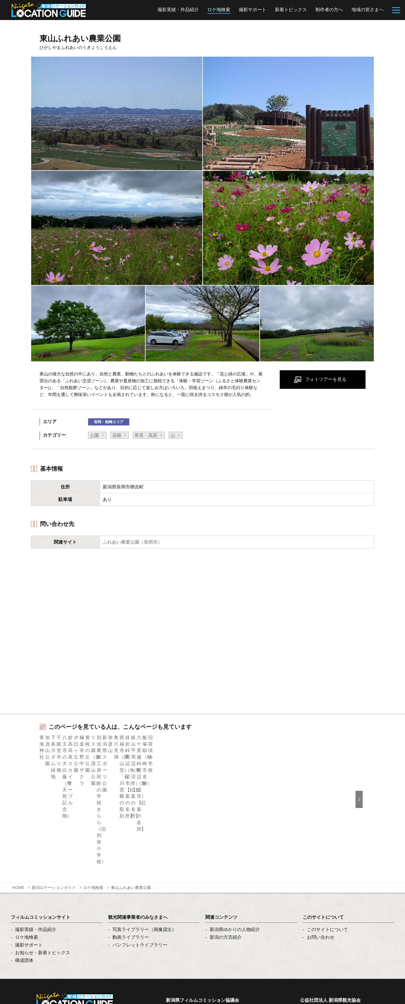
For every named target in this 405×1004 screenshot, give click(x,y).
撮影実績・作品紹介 (35, 863)
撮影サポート (29, 879)
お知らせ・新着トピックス (42, 886)
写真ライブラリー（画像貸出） (144, 863)
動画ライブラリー (130, 871)
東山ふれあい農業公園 (131, 821)
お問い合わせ (320, 871)
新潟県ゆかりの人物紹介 (235, 863)
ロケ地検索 (93, 821)
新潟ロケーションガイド (54, 821)
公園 (94, 435)
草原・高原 (145, 435)
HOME (18, 821)
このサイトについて (327, 863)
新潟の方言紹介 (226, 871)
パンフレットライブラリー (139, 879)
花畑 (116, 435)
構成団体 (24, 894)
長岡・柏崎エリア (109, 421)
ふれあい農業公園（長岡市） (132, 542)
